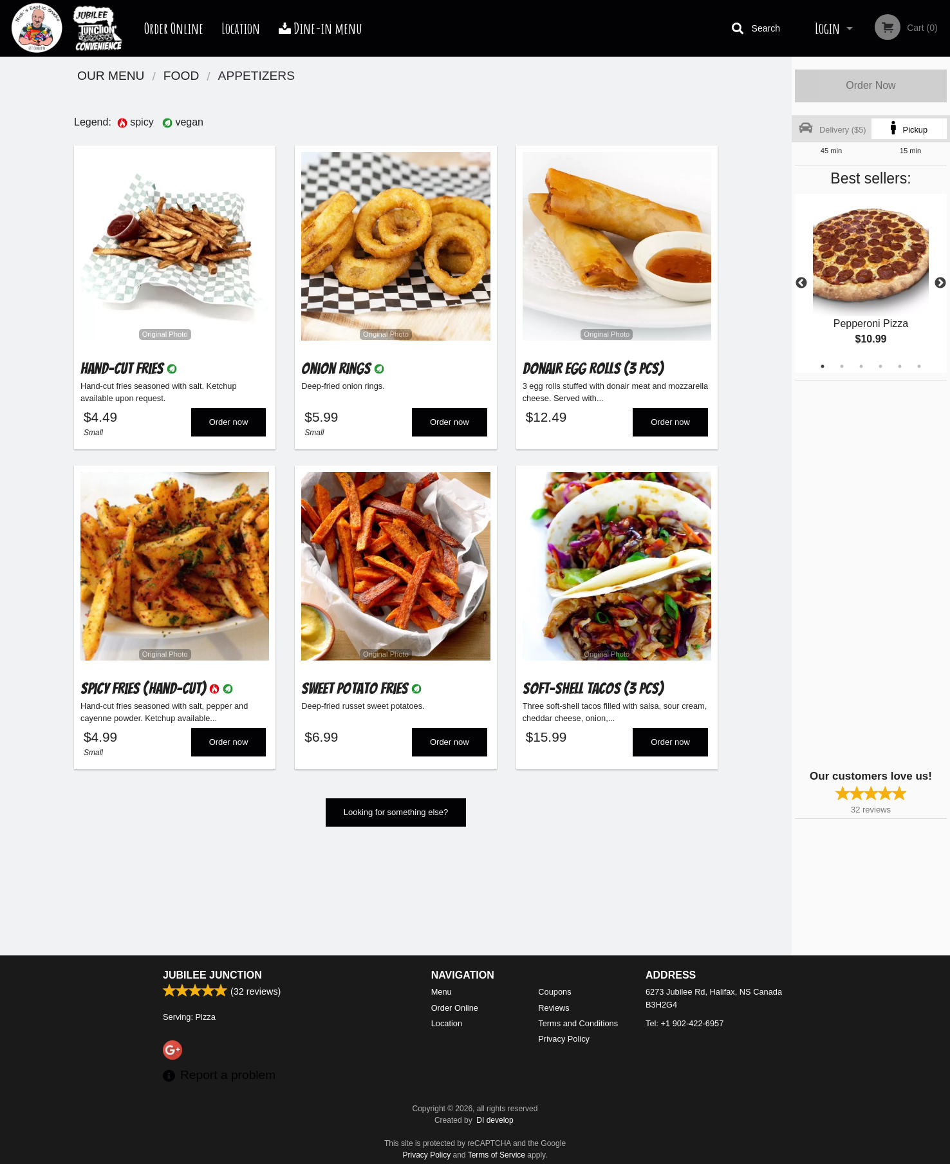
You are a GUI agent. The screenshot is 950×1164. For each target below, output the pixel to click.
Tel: (684, 1023)
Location (240, 28)
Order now (228, 425)
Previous (801, 283)
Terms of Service (496, 1154)
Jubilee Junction (212, 975)
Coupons (554, 992)
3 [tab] (861, 366)
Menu (441, 992)
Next (940, 283)
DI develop (494, 1120)
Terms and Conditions (578, 1023)
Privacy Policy (564, 1039)
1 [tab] (822, 366)
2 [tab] (841, 366)
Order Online (173, 28)
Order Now (870, 85)
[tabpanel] (871, 283)
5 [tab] (899, 366)
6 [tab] (919, 366)
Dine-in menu (320, 28)
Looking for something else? (396, 818)
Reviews (553, 1008)
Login (827, 28)
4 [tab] (880, 366)
